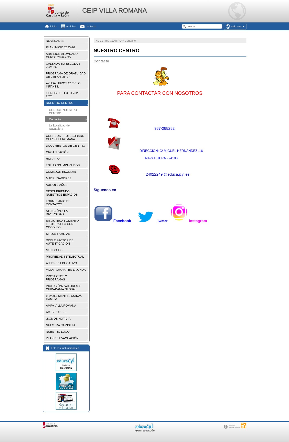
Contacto (55, 119)
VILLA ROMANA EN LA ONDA (66, 269)
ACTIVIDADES (56, 312)
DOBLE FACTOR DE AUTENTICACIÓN (60, 242)
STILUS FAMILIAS (58, 233)
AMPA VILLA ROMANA (61, 305)
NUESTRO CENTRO (60, 102)
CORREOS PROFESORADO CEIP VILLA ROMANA (65, 137)
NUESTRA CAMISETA (60, 325)
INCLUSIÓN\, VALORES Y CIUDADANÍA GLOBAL (63, 287)
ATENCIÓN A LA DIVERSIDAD (57, 212)
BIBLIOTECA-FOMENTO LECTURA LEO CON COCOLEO (62, 224)
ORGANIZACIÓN (57, 152)
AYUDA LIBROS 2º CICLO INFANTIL (63, 85)
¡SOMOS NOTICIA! (58, 318)
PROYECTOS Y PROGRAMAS (56, 278)
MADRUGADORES (58, 178)
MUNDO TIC (54, 250)
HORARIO (53, 158)
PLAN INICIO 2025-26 (60, 47)
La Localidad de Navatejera (59, 127)
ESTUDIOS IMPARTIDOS (63, 165)
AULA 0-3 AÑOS (57, 184)
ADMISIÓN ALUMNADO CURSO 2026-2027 (62, 55)
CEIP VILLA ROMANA (114, 10)
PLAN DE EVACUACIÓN (62, 338)
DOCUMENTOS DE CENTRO (65, 145)
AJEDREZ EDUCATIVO (61, 263)
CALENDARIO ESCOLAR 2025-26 (63, 65)
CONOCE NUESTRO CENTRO (63, 111)
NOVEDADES (55, 40)
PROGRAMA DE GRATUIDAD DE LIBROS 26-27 (66, 75)
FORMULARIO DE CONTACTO (58, 202)
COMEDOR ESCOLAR (61, 171)
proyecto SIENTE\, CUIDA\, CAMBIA (64, 297)
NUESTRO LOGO (58, 331)
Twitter (150, 221)
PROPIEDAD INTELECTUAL (65, 256)
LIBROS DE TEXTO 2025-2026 (63, 94)
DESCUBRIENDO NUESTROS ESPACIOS (62, 193)
